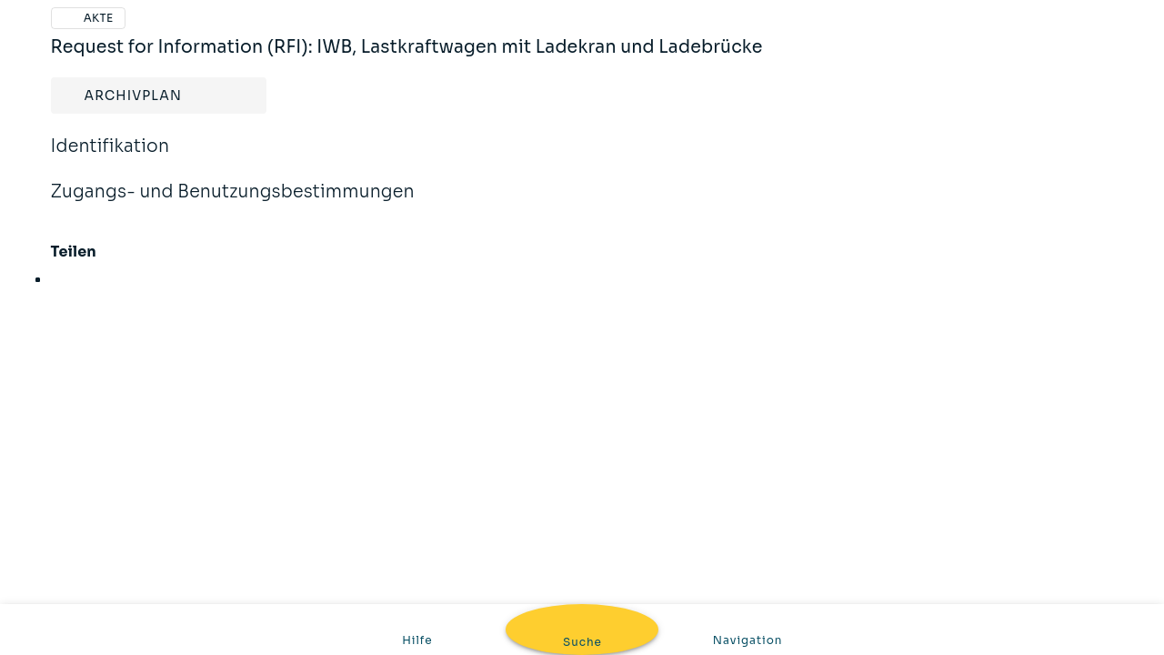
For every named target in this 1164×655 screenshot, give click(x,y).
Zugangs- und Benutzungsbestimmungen (233, 204)
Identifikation (110, 158)
